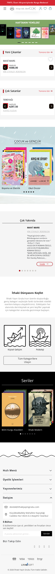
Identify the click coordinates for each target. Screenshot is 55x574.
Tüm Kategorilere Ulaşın (27, 360)
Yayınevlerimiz (27, 488)
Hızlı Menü (27, 470)
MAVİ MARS (9, 60)
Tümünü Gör (46, 52)
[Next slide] (51, 67)
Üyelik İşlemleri (27, 479)
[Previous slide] (5, 67)
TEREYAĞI (8, 99)
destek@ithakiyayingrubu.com (24, 507)
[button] (19, 42)
